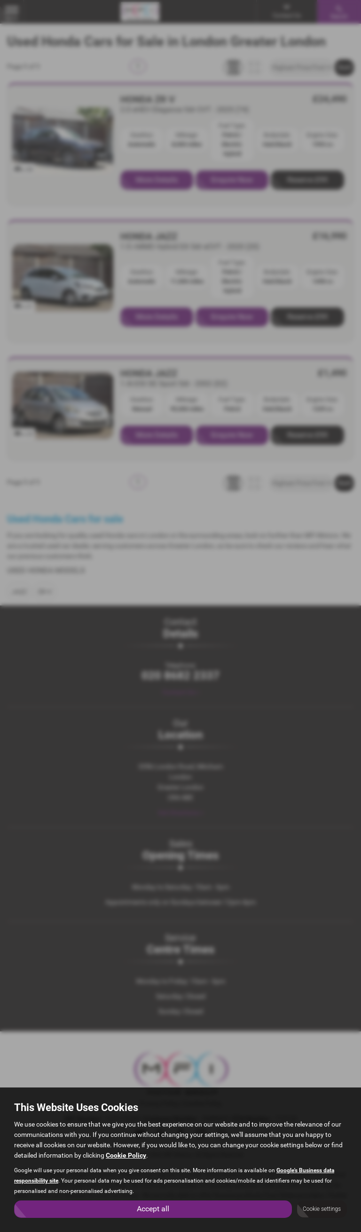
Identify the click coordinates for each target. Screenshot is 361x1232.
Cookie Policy (126, 1155)
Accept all (153, 1208)
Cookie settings (322, 1209)
